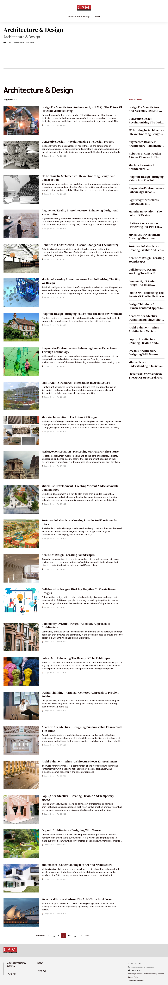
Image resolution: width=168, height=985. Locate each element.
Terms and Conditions (136, 980)
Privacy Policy (133, 977)
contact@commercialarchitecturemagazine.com (146, 974)
